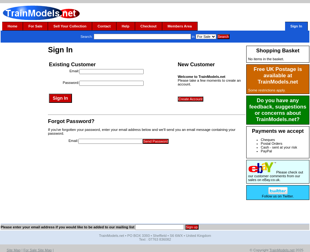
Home (12, 26)
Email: (74, 71)
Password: (71, 83)
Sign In (296, 26)
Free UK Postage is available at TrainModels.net (278, 75)
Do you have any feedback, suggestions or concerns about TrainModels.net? (278, 109)
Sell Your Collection (69, 26)
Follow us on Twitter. (278, 194)
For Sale (35, 26)
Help (125, 26)
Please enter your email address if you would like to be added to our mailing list (67, 227)
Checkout (148, 26)
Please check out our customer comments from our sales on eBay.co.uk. (275, 176)
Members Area (180, 26)
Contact (104, 26)
